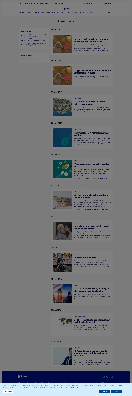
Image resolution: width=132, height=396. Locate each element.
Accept (105, 391)
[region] (66, 389)
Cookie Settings (8, 391)
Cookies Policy (75, 387)
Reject (116, 391)
